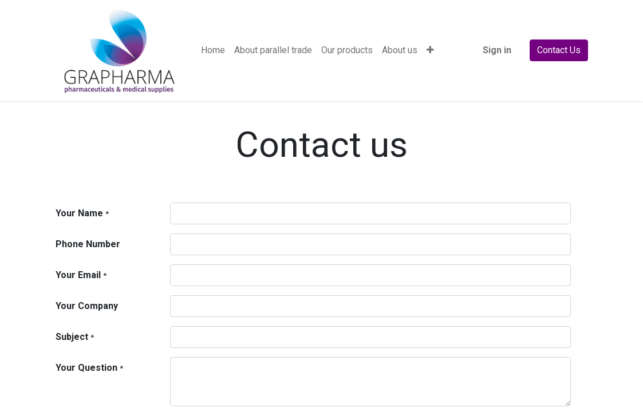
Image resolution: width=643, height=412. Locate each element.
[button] (430, 50)
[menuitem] (213, 50)
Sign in (497, 50)
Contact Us (559, 50)
